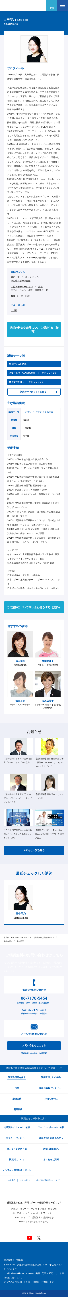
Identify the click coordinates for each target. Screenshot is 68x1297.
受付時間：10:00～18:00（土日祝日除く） (34, 999)
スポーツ (15, 277)
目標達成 (39, 290)
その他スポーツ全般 (20, 280)
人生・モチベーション (22, 286)
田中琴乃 (20, 941)
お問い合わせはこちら (34, 1045)
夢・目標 (25, 296)
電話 (52, 8)
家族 (40, 286)
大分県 (14, 310)
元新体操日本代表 (20, 902)
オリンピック (31, 277)
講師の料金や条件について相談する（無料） (34, 329)
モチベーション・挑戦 (22, 290)
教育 (13, 296)
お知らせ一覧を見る (34, 850)
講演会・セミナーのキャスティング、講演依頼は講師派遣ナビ (29, 937)
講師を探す (8, 941)
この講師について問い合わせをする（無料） (34, 607)
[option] (20, 902)
